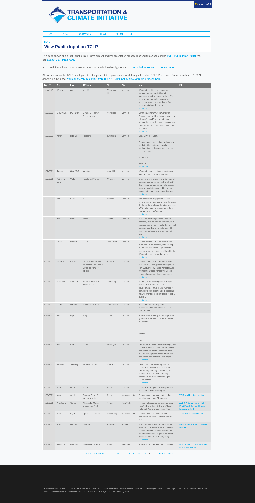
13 (113, 454)
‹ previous (99, 454)
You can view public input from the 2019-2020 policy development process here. (114, 79)
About (66, 34)
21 (155, 454)
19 (144, 454)
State (124, 85)
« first (88, 454)
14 (118, 454)
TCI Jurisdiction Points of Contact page (150, 67)
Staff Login (205, 4)
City (108, 85)
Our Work (85, 34)
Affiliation (87, 85)
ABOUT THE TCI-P (125, 34)
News (103, 34)
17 (134, 454)
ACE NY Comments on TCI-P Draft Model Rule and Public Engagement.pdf (192, 406)
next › (162, 454)
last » (170, 454)
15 (123, 454)
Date (47, 85)
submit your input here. (61, 59)
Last (72, 85)
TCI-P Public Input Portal (181, 56)
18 (139, 454)
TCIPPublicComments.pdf (191, 413)
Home (50, 34)
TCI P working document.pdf (192, 395)
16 (129, 454)
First (59, 85)
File (181, 85)
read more (143, 108)
